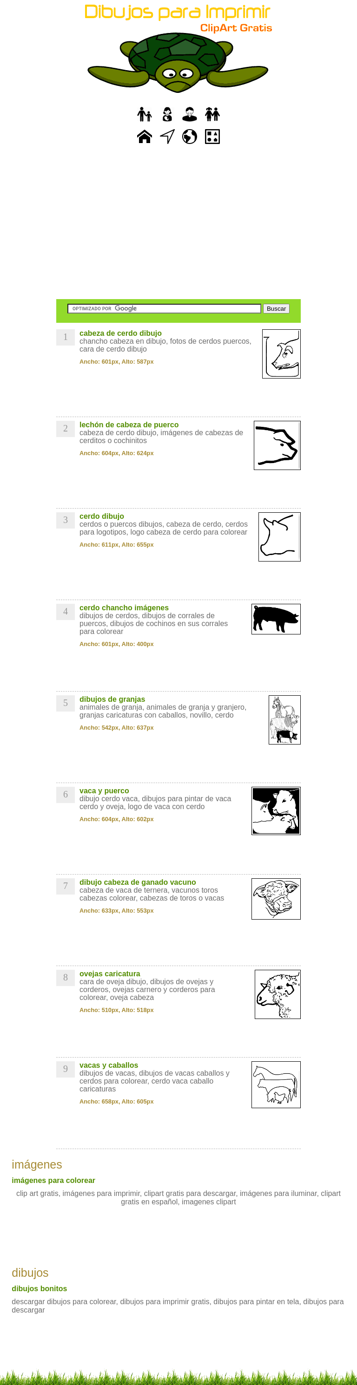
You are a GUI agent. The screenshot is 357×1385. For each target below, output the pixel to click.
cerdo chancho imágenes (124, 608)
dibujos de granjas (112, 699)
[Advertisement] (178, 223)
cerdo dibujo (101, 516)
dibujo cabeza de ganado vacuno (137, 882)
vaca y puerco (104, 791)
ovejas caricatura (109, 974)
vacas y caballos (108, 1065)
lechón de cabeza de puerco (128, 425)
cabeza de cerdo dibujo (120, 333)
